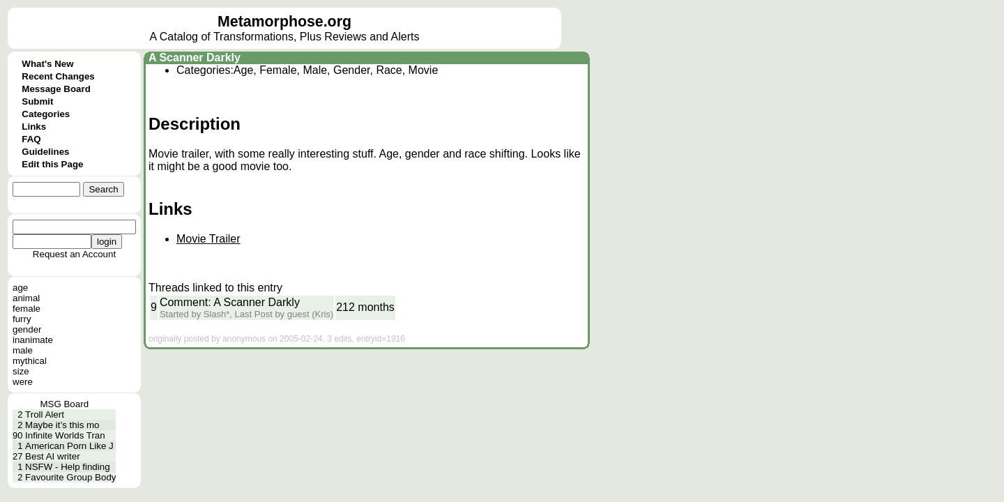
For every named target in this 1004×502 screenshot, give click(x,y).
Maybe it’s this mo (62, 425)
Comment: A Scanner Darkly (230, 302)
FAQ (31, 139)
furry (22, 319)
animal (26, 298)
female (26, 308)
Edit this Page (52, 164)
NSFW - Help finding (67, 467)
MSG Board (64, 404)
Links (34, 126)
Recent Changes (58, 76)
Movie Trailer (208, 239)
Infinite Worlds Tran (65, 435)
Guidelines (45, 151)
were (23, 381)
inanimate (33, 340)
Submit (37, 101)
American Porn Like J (69, 446)
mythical (30, 361)
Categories (46, 114)
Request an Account (74, 254)
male (23, 350)
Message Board (56, 89)
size (21, 371)
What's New (47, 64)
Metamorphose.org (284, 21)
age (20, 287)
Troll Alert (44, 414)
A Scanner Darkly (195, 57)
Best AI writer (52, 456)
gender (27, 329)
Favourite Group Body (70, 477)
